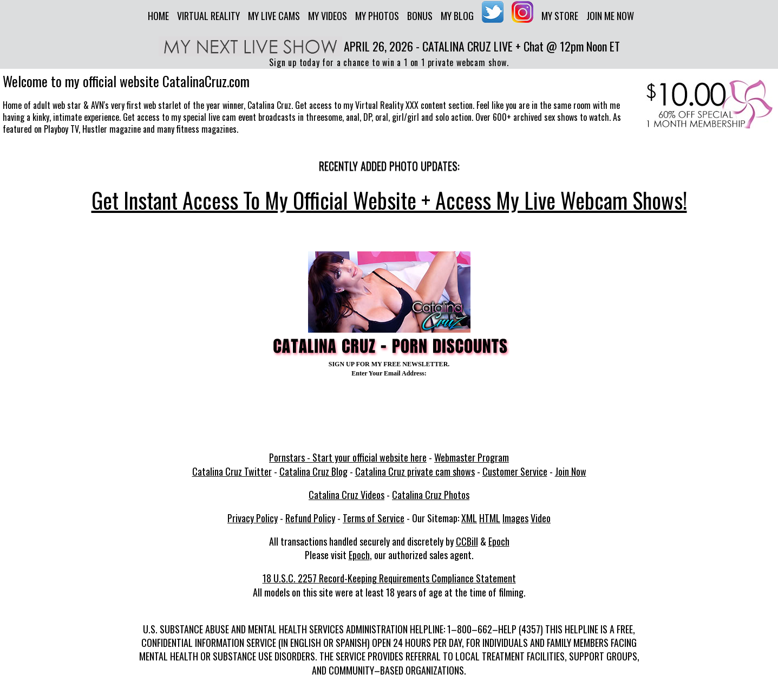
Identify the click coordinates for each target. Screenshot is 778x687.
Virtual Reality (208, 16)
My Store (559, 16)
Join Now (570, 471)
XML (469, 518)
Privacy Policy (252, 518)
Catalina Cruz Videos (346, 495)
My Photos (377, 16)
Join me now (610, 16)
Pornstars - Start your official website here (348, 457)
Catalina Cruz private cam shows (415, 471)
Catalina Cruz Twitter (232, 471)
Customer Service (514, 471)
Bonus (420, 16)
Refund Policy (310, 518)
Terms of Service (373, 518)
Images (515, 518)
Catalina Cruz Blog (313, 471)
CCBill (467, 541)
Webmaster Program (471, 457)
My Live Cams (274, 16)
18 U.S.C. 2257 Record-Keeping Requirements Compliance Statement (389, 578)
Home (158, 16)
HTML (489, 518)
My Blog (457, 16)
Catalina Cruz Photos (430, 495)
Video (541, 518)
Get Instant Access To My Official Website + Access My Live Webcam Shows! (389, 200)
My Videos (327, 16)
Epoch (498, 541)
